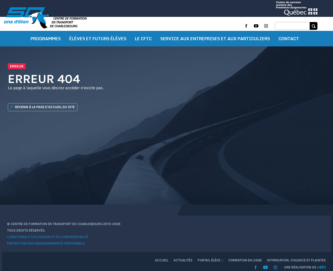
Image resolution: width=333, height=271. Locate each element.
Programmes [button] (46, 53)
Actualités (238, 235)
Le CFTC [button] (143, 53)
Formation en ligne (216, 35)
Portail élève (266, 235)
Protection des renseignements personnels (54, 255)
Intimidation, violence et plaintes (288, 35)
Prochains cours (139, 35)
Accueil (217, 235)
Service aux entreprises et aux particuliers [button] (215, 53)
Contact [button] (289, 53)
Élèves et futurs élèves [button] (97, 53)
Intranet (245, 35)
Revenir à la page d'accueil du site (50, 122)
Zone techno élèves (177, 35)
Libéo (313, 249)
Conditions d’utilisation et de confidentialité (56, 248)
